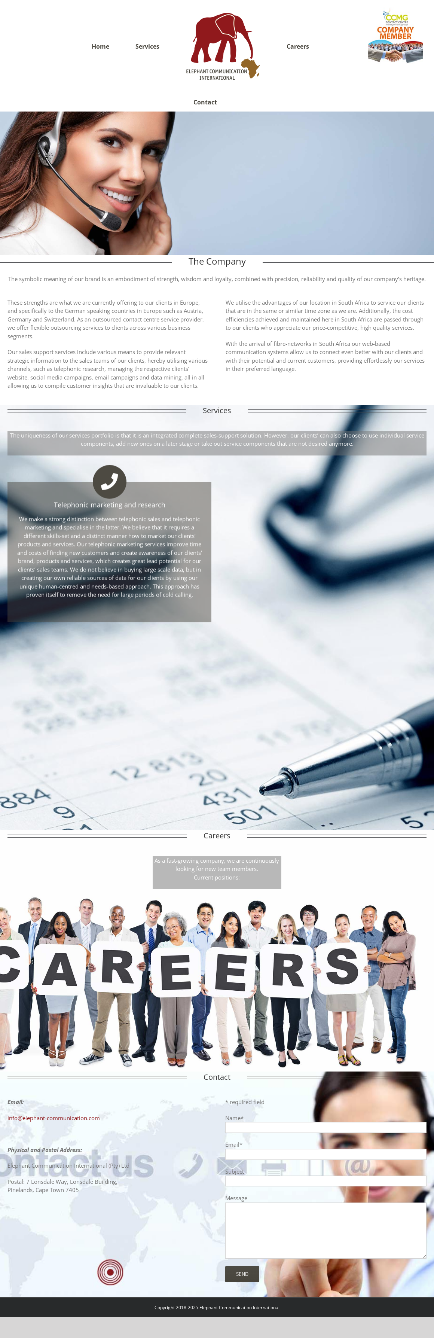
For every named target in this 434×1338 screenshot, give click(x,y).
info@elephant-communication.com (53, 1099)
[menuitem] (105, 46)
